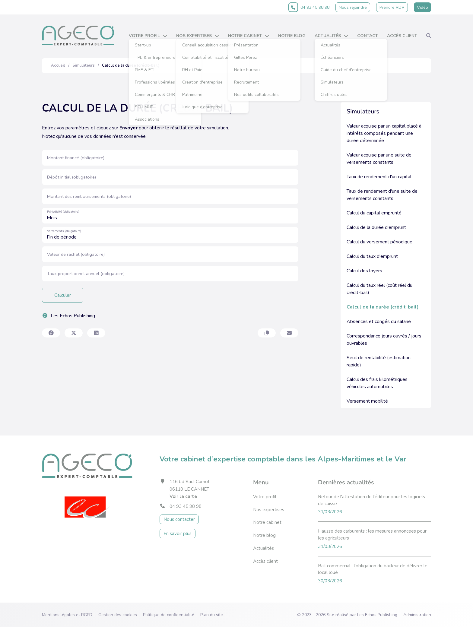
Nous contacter (179, 519)
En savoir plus (177, 533)
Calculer (62, 295)
